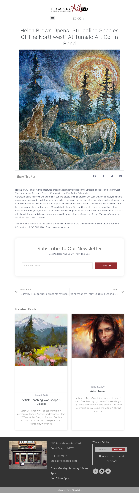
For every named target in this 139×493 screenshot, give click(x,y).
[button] (52, 18)
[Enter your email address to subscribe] (111, 449)
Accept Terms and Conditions (111, 459)
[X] (95, 471)
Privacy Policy (77, 490)
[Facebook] (102, 471)
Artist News (97, 391)
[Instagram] (108, 471)
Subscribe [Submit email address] (118, 449)
